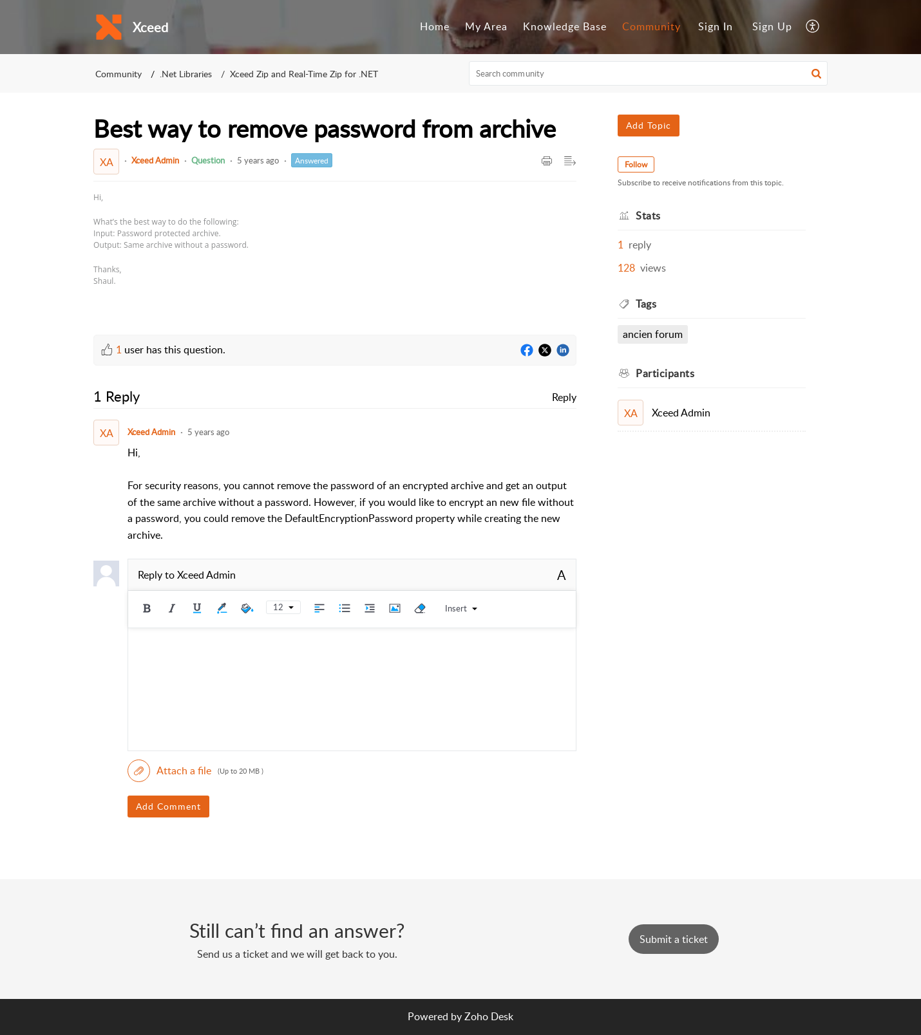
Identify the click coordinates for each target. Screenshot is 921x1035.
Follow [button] (636, 164)
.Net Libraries (186, 74)
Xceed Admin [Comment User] (151, 432)
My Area (486, 26)
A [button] (561, 575)
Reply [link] (564, 397)
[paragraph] (171, 239)
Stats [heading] (648, 216)
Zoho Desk (488, 1016)
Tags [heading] (646, 304)
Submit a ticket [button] (674, 939)
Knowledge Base (565, 26)
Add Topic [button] (648, 125)
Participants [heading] (665, 373)
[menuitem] (434, 27)
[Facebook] (526, 350)
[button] (813, 27)
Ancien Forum (653, 334)
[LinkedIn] (562, 350)
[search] (648, 73)
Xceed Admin (155, 160)
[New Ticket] (674, 939)
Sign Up (772, 26)
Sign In (715, 26)
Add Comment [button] (168, 806)
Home (435, 26)
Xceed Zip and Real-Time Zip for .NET (304, 74)
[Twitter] (544, 350)
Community (651, 26)
